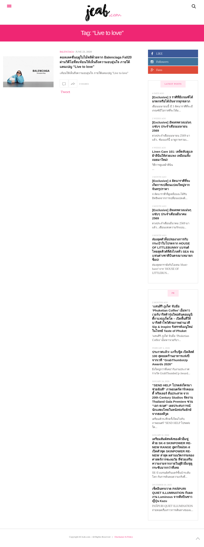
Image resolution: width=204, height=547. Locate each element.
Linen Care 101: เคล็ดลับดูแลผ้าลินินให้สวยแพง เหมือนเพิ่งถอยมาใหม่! (172, 155)
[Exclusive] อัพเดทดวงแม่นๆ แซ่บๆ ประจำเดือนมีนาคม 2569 (171, 214)
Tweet (65, 92)
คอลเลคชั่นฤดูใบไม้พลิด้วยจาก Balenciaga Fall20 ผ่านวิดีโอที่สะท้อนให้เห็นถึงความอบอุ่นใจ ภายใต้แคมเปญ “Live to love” (96, 62)
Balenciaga (67, 51)
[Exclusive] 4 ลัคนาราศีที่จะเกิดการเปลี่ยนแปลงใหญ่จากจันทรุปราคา (171, 185)
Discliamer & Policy (123, 537)
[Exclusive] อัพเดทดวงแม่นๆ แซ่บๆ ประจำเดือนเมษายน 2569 (171, 126)
